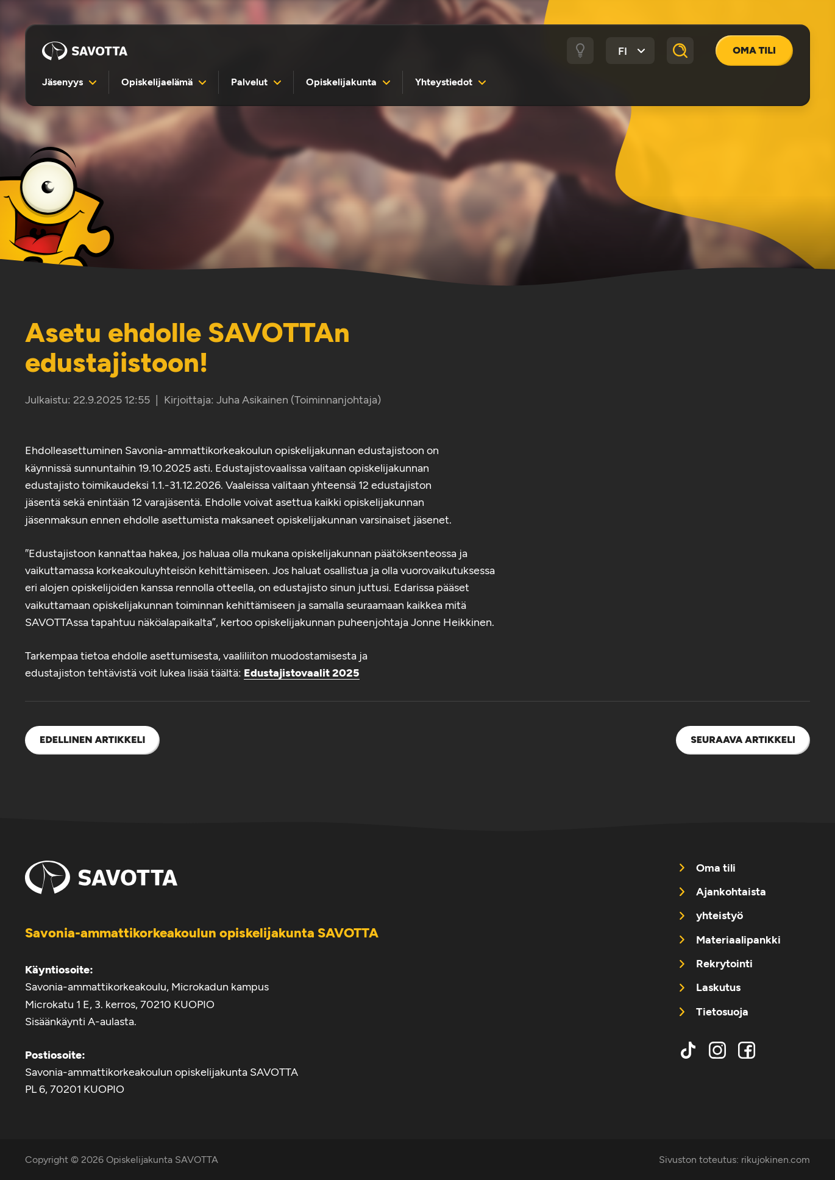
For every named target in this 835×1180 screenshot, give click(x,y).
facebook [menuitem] (746, 1050)
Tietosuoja (722, 1011)
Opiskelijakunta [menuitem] (341, 82)
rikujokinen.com (775, 1159)
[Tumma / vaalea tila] (580, 50)
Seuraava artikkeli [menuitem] (743, 739)
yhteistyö (719, 915)
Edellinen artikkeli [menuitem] (92, 739)
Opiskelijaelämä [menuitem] (157, 82)
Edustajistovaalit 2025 (302, 672)
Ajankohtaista (731, 891)
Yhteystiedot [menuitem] (443, 82)
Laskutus (718, 987)
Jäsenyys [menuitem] (62, 82)
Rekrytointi (724, 963)
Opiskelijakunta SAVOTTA (84, 50)
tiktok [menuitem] (688, 1050)
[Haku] (680, 50)
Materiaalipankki (738, 939)
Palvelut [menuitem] (249, 82)
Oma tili (754, 50)
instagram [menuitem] (717, 1050)
